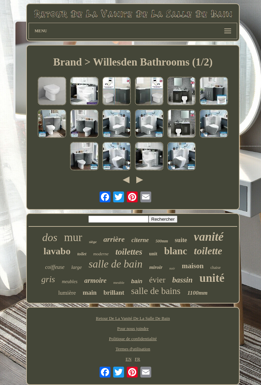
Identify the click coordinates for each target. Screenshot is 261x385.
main (90, 292)
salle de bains (155, 291)
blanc (175, 250)
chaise (215, 267)
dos (49, 237)
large (76, 267)
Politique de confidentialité (133, 338)
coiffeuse (55, 267)
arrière (113, 239)
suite (181, 240)
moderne (101, 253)
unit (153, 253)
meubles (69, 281)
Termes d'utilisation (133, 348)
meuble (118, 282)
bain (136, 281)
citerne (140, 240)
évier (157, 279)
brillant (113, 292)
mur (73, 237)
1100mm (197, 293)
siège (93, 242)
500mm (162, 241)
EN (128, 359)
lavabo (57, 251)
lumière (67, 293)
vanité (208, 236)
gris (48, 279)
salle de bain (115, 264)
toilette (208, 250)
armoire (95, 280)
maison (193, 266)
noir (172, 268)
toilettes (129, 251)
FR (137, 359)
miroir (155, 267)
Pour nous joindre (133, 328)
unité (212, 278)
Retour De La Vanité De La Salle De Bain (133, 318)
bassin (182, 280)
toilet (81, 253)
